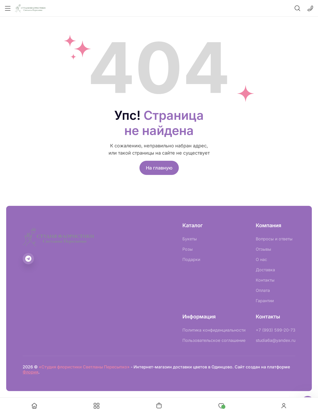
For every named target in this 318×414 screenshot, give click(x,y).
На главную (159, 168)
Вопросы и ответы (274, 238)
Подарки (191, 259)
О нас (261, 259)
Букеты (189, 238)
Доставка (265, 269)
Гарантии (265, 300)
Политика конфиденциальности (213, 330)
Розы (187, 249)
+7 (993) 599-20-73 (275, 330)
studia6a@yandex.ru (275, 340)
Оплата (263, 290)
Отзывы (263, 249)
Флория (30, 372)
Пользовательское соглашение (213, 340)
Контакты (265, 280)
